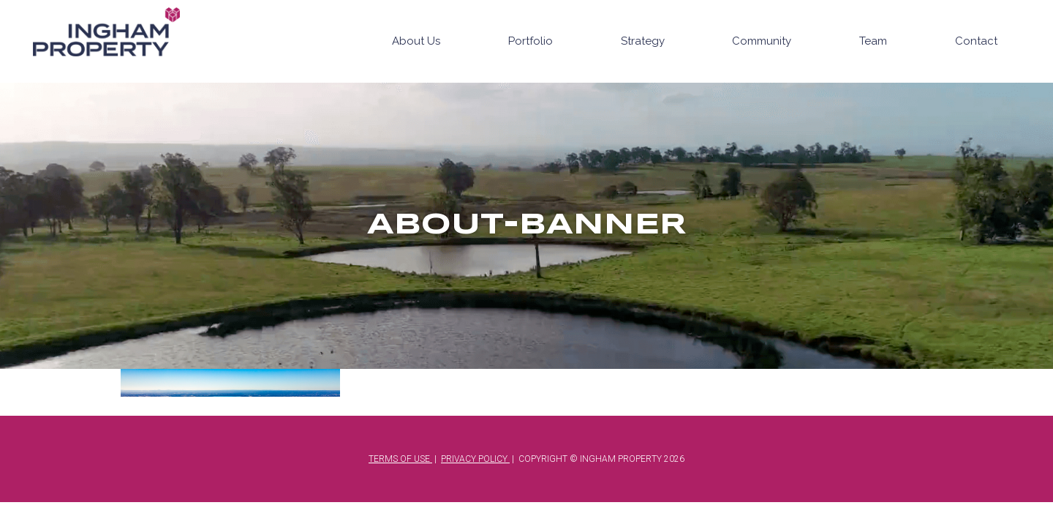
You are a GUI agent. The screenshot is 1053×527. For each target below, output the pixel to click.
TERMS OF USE (400, 459)
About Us (416, 41)
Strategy (643, 41)
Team (873, 41)
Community (761, 41)
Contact (976, 41)
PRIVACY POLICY (475, 459)
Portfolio (530, 41)
